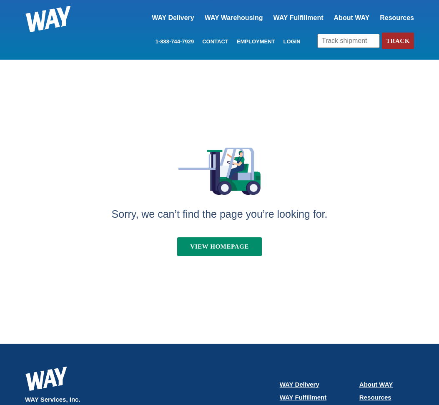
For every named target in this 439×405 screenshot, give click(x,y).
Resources (397, 17)
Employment (255, 42)
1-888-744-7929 (173, 42)
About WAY (352, 17)
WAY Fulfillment (298, 17)
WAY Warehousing (234, 17)
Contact (214, 42)
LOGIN (290, 42)
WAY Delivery (173, 17)
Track (397, 40)
